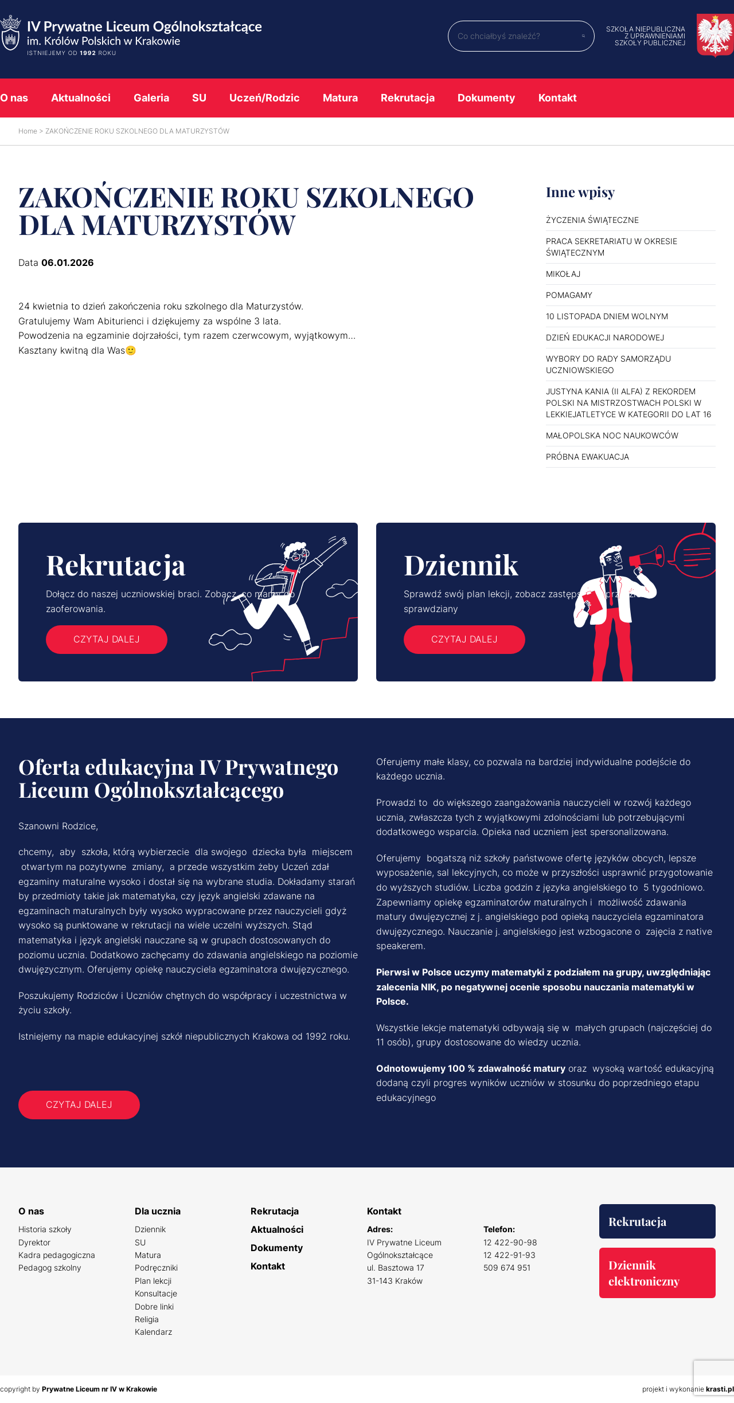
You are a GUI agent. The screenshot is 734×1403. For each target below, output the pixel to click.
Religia (147, 1319)
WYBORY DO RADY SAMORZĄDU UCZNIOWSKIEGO (608, 364)
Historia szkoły (45, 1229)
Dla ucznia (158, 1211)
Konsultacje (156, 1293)
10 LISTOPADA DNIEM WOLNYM (607, 316)
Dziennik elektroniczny (644, 1272)
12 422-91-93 (509, 1255)
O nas (14, 98)
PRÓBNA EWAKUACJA (587, 456)
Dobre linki (154, 1306)
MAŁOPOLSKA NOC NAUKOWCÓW (612, 435)
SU (199, 98)
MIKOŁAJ (563, 274)
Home (27, 131)
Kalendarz (153, 1332)
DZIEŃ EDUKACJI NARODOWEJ (605, 337)
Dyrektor (34, 1242)
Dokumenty (487, 98)
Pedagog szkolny (49, 1267)
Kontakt (557, 98)
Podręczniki (156, 1267)
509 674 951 (506, 1267)
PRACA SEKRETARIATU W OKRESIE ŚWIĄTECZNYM (611, 246)
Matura (340, 98)
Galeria (151, 98)
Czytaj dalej (106, 639)
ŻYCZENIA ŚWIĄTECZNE (592, 220)
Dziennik (150, 1229)
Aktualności (81, 98)
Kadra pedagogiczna (56, 1255)
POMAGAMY (569, 295)
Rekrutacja (408, 98)
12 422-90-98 (510, 1242)
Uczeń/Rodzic (264, 98)
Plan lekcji (153, 1281)
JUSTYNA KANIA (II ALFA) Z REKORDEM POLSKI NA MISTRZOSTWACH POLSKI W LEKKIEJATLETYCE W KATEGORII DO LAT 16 (629, 402)
